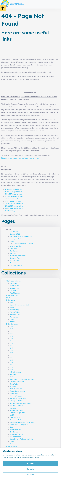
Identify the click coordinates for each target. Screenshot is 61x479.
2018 (11, 348)
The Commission (16, 265)
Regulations (14, 432)
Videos (12, 322)
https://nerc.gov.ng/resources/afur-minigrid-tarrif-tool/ (20, 158)
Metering (13, 408)
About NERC (14, 232)
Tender (12, 441)
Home (12, 241)
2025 (11, 365)
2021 (11, 355)
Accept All (30, 463)
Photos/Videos (15, 312)
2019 (11, 350)
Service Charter (15, 437)
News (12, 307)
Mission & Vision (16, 246)
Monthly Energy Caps (17, 413)
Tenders (12, 319)
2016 (11, 343)
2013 (11, 336)
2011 (11, 331)
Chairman (13, 283)
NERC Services (11, 446)
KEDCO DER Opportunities (14, 206)
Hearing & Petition (16, 401)
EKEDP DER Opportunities (14, 196)
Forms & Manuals (16, 396)
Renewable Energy (16, 434)
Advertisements (15, 372)
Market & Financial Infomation (20, 403)
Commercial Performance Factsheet (22, 379)
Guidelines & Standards (18, 398)
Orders (12, 427)
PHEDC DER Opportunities (14, 208)
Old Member (14, 291)
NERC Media (10, 300)
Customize (30, 469)
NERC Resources (12, 324)
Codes (12, 377)
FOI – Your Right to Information (21, 237)
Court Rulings (14, 384)
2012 (11, 334)
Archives (13, 374)
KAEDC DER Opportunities (14, 204)
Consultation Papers (17, 382)
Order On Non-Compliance (19, 425)
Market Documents (16, 405)
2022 (11, 358)
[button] (3, 8)
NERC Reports (15, 418)
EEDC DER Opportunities (13, 194)
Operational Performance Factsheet (22, 422)
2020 (11, 353)
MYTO (12, 415)
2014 (11, 338)
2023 (11, 360)
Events (12, 303)
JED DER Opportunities (13, 201)
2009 (11, 326)
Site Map (13, 263)
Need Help (13, 248)
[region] (30, 463)
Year (11, 444)
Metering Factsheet (16, 410)
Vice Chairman (15, 293)
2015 (11, 341)
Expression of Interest (17, 391)
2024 (11, 362)
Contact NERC (15, 234)
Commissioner (15, 286)
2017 (11, 346)
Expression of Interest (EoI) (19, 305)
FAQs (8, 298)
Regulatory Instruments (18, 256)
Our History (14, 251)
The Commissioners (13, 281)
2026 (11, 370)
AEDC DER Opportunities (13, 189)
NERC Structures (12, 295)
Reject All (30, 475)
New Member (14, 288)
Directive (13, 386)
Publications (14, 317)
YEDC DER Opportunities (13, 211)
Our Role (13, 253)
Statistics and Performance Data (21, 439)
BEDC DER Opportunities (13, 192)
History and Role (15, 239)
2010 (11, 329)
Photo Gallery (14, 310)
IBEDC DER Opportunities (14, 199)
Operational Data (16, 420)
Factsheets (14, 394)
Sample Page (14, 260)
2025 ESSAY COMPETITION (23, 244)
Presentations (15, 314)
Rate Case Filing (15, 429)
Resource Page (15, 258)
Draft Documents (16, 389)
